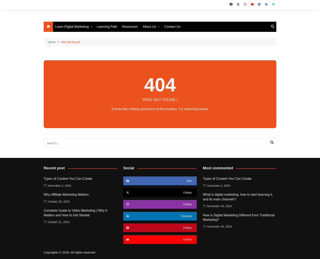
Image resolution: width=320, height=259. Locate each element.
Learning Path (107, 26)
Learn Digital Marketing (72, 26)
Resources (130, 26)
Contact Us (172, 26)
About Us (149, 26)
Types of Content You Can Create (68, 178)
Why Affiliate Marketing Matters (66, 194)
